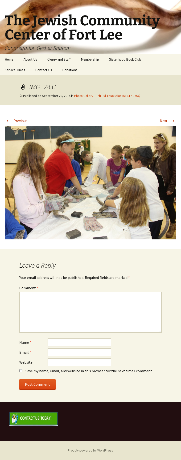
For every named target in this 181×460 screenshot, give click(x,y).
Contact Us (43, 70)
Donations (70, 70)
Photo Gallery (83, 96)
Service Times (15, 70)
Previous (16, 120)
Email (25, 352)
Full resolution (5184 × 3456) (121, 96)
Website (26, 362)
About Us (30, 59)
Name (25, 342)
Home (9, 59)
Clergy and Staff (59, 59)
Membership (90, 59)
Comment (28, 288)
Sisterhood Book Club (125, 59)
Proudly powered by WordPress (90, 450)
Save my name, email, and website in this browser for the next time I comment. (89, 371)
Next (168, 120)
